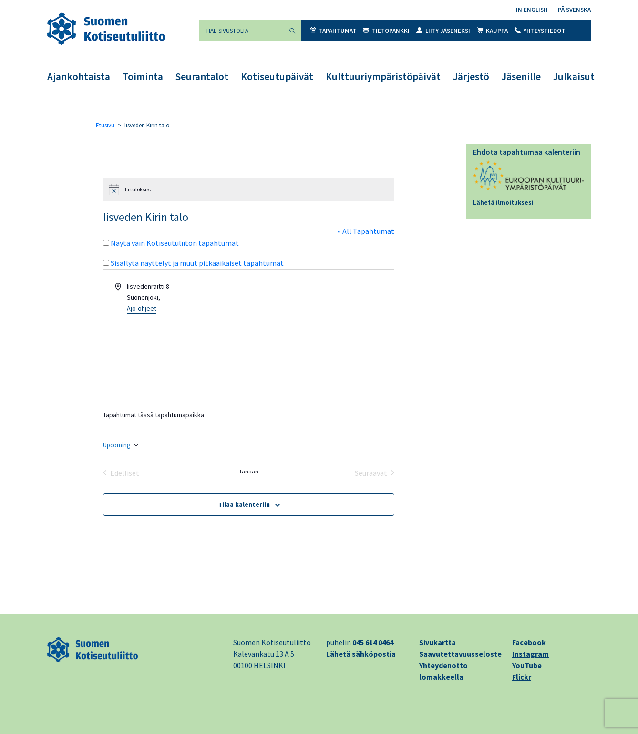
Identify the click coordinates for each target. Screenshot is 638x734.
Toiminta (143, 76)
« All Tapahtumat (366, 231)
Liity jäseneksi (443, 31)
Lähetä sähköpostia (361, 654)
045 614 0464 (372, 642)
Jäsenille (521, 76)
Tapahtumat (333, 31)
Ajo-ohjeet (141, 308)
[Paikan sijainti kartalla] (248, 350)
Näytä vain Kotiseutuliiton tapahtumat (175, 243)
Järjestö (471, 76)
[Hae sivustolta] (241, 30)
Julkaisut (574, 76)
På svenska (574, 10)
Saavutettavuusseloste (460, 654)
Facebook (529, 642)
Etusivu (105, 125)
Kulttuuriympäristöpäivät (383, 76)
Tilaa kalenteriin (244, 504)
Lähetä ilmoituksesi (503, 203)
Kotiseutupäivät (277, 76)
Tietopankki (386, 31)
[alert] (248, 189)
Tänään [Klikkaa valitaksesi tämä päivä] (248, 471)
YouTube (527, 665)
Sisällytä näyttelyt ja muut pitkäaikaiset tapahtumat (197, 263)
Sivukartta (437, 642)
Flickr (521, 677)
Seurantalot (201, 76)
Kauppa (492, 31)
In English (532, 10)
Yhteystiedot (540, 31)
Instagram (530, 654)
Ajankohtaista (78, 76)
